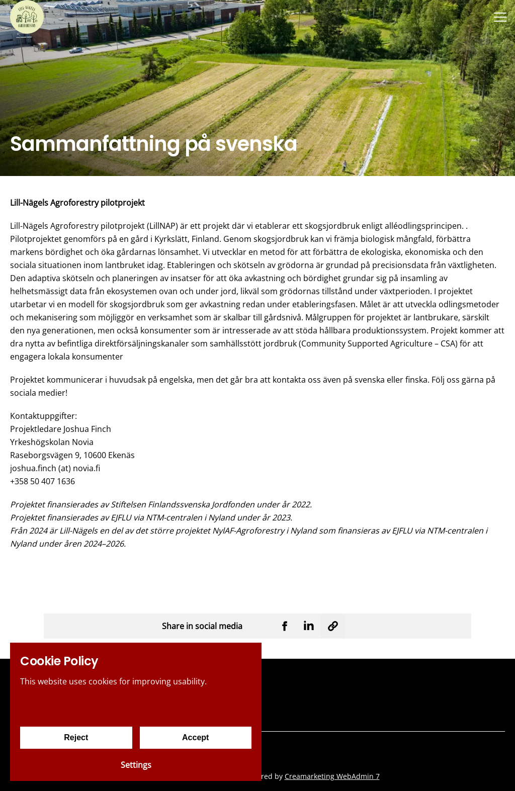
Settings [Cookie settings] (136, 764)
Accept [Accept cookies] (195, 737)
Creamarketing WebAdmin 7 (332, 776)
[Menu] (500, 17)
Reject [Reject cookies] (76, 737)
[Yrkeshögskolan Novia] (27, 17)
